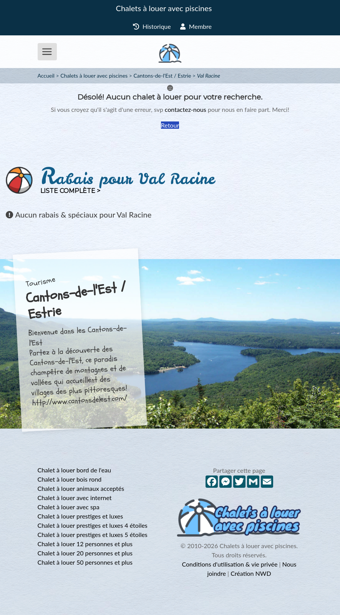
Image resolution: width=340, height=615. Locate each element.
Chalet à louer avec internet (75, 497)
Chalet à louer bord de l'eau (74, 470)
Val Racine (208, 75)
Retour (170, 125)
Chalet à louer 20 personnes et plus (85, 553)
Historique (152, 26)
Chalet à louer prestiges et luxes (80, 516)
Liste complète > (70, 190)
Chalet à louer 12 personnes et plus (85, 543)
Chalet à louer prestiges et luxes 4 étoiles (93, 525)
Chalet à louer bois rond (70, 479)
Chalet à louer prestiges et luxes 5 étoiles (93, 534)
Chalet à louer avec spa (69, 506)
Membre (196, 26)
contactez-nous (185, 109)
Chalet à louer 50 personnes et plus (85, 562)
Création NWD (251, 573)
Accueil (46, 75)
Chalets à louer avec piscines (164, 8)
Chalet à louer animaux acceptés (81, 488)
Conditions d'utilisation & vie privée (230, 564)
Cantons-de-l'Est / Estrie (162, 75)
